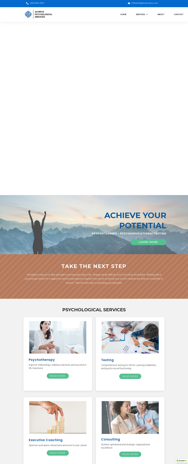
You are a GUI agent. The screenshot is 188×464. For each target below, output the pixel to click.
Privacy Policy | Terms (94, 455)
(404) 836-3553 (37, 3)
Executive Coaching (89, 443)
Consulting (84, 447)
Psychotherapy (87, 433)
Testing (83, 438)
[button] (182, 461)
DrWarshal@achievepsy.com (144, 3)
